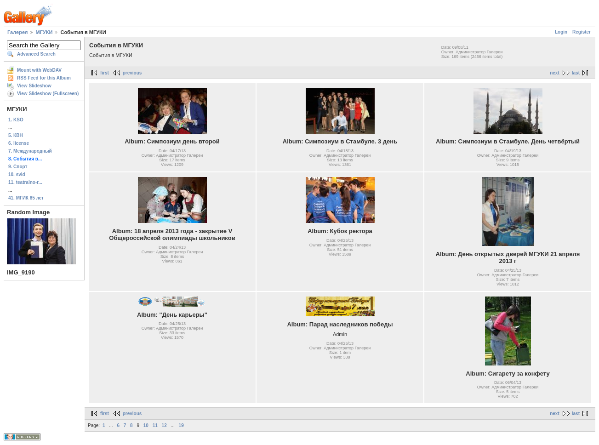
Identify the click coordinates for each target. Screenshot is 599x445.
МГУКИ (44, 32)
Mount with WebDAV (39, 70)
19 (181, 425)
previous (132, 72)
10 (145, 425)
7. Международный (30, 151)
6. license (18, 143)
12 (164, 425)
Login (561, 31)
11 (155, 425)
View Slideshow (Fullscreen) (48, 93)
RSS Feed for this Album (44, 77)
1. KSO (15, 119)
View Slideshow (34, 85)
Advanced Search (36, 54)
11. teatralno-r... (25, 182)
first (104, 72)
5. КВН (15, 135)
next (554, 72)
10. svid (16, 174)
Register (581, 31)
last (576, 72)
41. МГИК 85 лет (26, 197)
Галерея (17, 32)
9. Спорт (17, 166)
